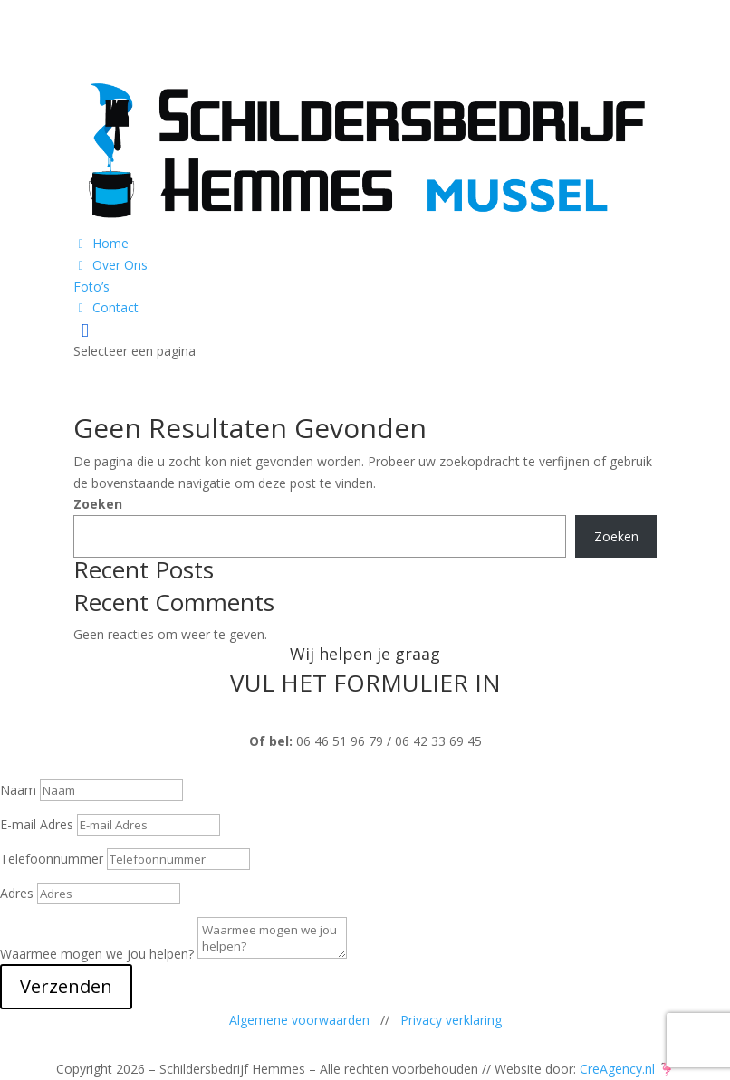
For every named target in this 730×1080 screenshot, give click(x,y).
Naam (18, 789)
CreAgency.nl (617, 1068)
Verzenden (66, 986)
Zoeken (97, 503)
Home (101, 243)
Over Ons (111, 264)
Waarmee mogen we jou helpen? (97, 953)
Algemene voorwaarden (299, 1019)
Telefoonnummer (51, 858)
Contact (106, 307)
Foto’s (91, 286)
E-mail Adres (36, 824)
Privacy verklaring (451, 1019)
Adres (17, 893)
